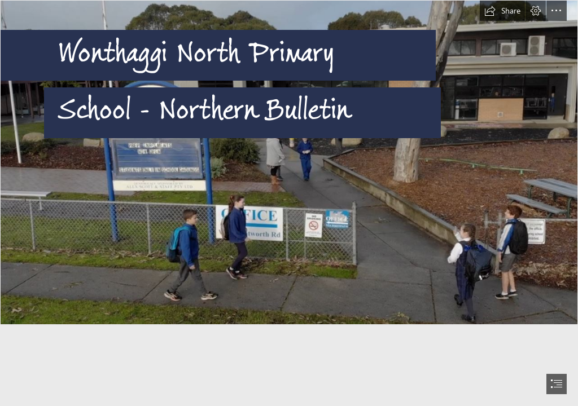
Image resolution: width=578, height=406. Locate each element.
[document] (289, 203)
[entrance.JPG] (289, 162)
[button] (502, 11)
